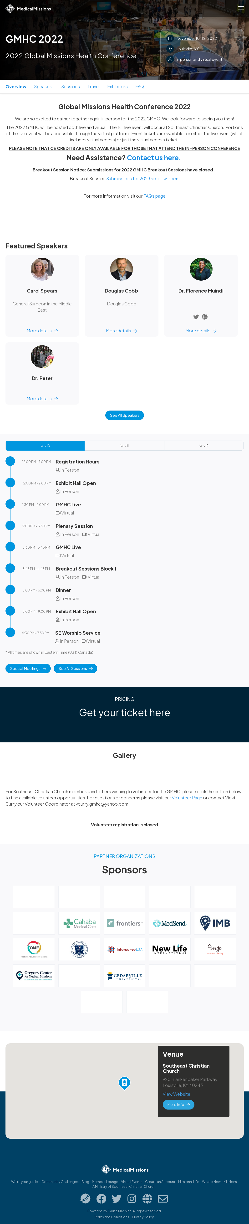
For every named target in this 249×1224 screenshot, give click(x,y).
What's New (211, 1181)
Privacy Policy (143, 1217)
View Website (176, 1094)
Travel (93, 86)
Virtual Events (131, 1181)
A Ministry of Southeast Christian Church (123, 1186)
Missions (230, 1181)
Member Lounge (105, 1181)
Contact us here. (154, 157)
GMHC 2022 (34, 38)
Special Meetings (28, 668)
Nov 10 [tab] (45, 445)
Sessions (70, 86)
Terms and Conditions (111, 1217)
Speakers (44, 86)
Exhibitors (117, 86)
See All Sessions (75, 668)
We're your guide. (25, 1181)
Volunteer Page (187, 797)
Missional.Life (188, 1181)
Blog (85, 1181)
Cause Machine (119, 1211)
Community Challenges (60, 1181)
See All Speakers (124, 415)
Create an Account (160, 1181)
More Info (178, 1104)
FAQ (139, 86)
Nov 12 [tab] (203, 445)
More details (42, 330)
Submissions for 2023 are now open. (142, 178)
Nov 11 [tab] (124, 445)
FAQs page (154, 196)
